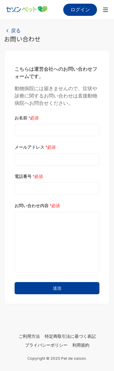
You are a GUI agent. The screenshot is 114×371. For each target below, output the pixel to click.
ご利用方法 (29, 336)
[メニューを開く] (105, 9)
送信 (57, 288)
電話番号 (29, 176)
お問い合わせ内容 (37, 205)
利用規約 (80, 345)
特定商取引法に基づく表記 (70, 336)
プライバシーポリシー (46, 345)
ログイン (80, 9)
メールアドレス (35, 147)
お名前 (27, 117)
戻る (16, 30)
